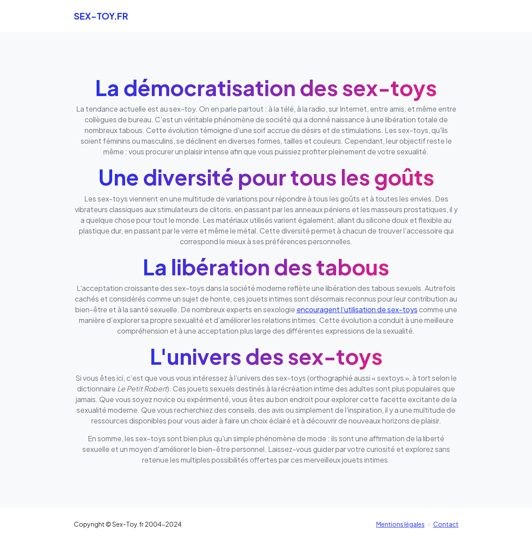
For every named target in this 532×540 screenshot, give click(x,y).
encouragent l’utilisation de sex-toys (357, 309)
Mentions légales (400, 524)
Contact (446, 524)
